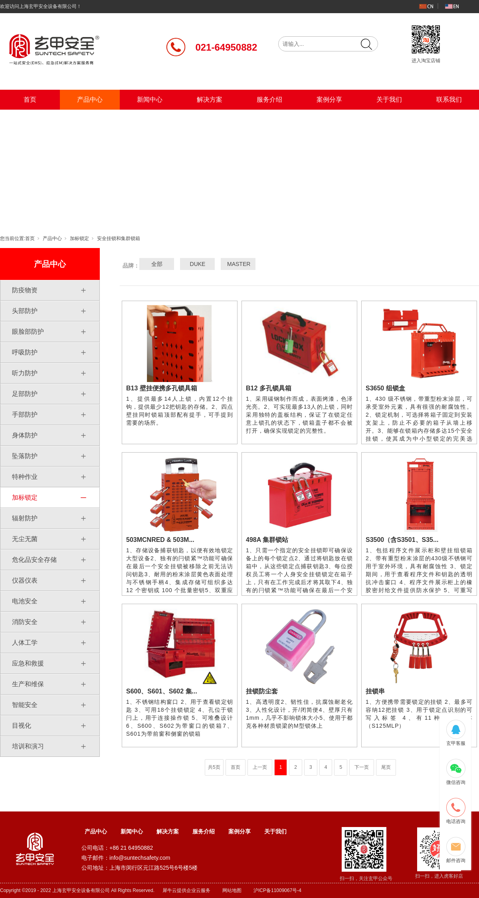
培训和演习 (28, 746)
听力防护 (25, 373)
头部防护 (25, 310)
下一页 (361, 767)
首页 (30, 99)
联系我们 (449, 99)
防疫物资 (25, 290)
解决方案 (209, 99)
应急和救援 (28, 663)
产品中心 (90, 99)
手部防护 (25, 414)
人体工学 (25, 642)
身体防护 (25, 435)
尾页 (386, 767)
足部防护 (25, 393)
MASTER (238, 264)
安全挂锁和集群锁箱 (118, 238)
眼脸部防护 (28, 331)
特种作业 (25, 476)
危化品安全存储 (34, 559)
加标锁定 (79, 238)
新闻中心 (149, 99)
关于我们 (389, 99)
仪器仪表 (25, 580)
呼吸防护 (25, 352)
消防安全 (25, 621)
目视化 (21, 725)
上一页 (260, 767)
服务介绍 (269, 99)
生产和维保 (28, 684)
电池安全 (25, 601)
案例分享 (329, 99)
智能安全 (25, 704)
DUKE (198, 264)
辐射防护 (25, 518)
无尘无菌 (25, 539)
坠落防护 (25, 456)
